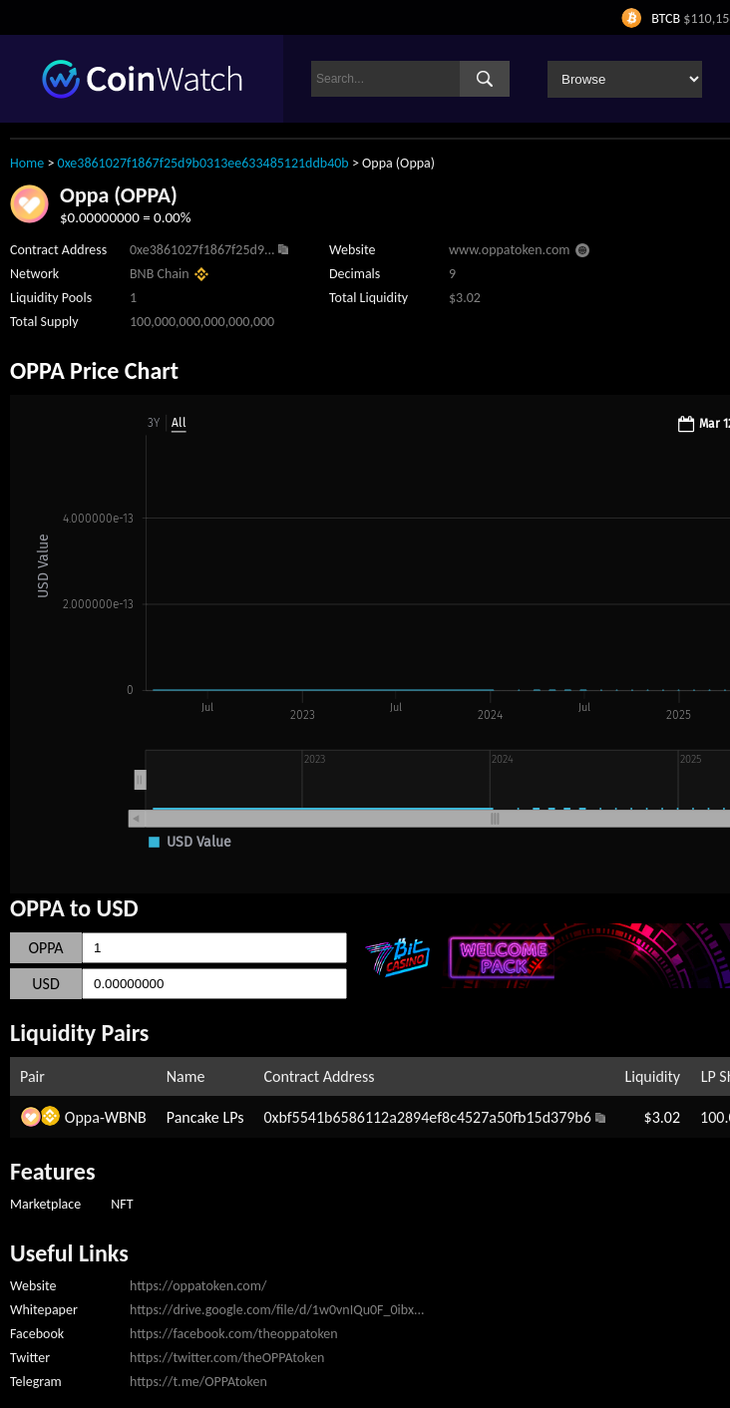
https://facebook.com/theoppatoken (234, 1333)
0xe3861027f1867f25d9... (202, 249)
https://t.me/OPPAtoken (198, 1381)
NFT (122, 1204)
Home (27, 163)
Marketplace (45, 1204)
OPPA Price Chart (94, 370)
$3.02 (662, 1117)
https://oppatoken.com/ (198, 1285)
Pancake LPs (205, 1117)
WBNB (126, 1117)
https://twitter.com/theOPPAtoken (227, 1357)
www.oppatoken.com (509, 249)
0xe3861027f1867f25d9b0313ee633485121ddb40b (203, 163)
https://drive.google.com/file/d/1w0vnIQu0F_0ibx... (277, 1309)
